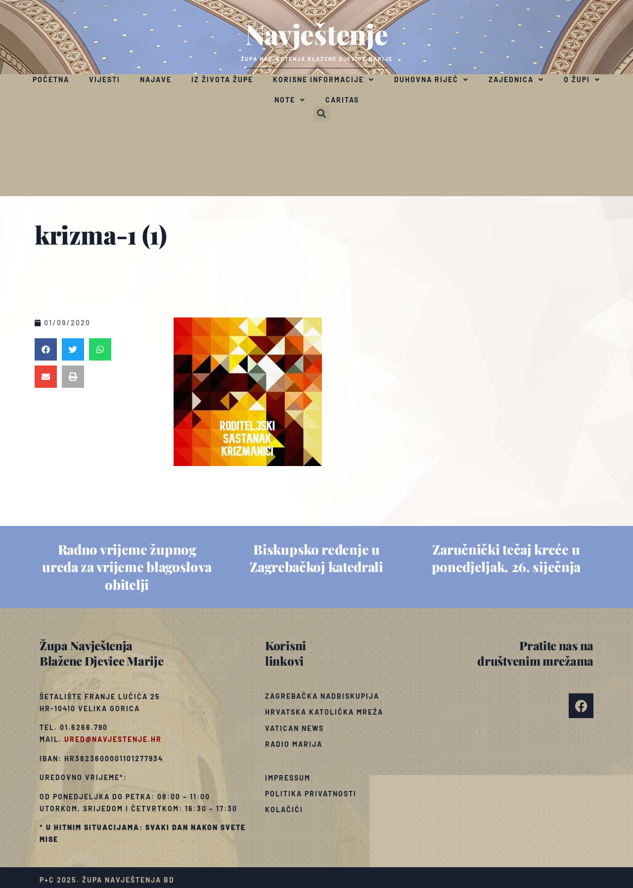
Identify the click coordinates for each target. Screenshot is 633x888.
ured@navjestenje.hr (113, 739)
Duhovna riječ (431, 79)
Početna (51, 79)
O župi (582, 79)
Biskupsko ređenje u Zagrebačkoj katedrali (316, 557)
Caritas (342, 100)
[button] (322, 113)
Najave (156, 79)
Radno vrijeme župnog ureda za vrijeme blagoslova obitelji (127, 566)
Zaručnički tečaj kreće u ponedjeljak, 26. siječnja (506, 557)
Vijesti (104, 79)
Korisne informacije (323, 79)
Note (290, 100)
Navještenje (316, 33)
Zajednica (516, 79)
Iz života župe (222, 79)
